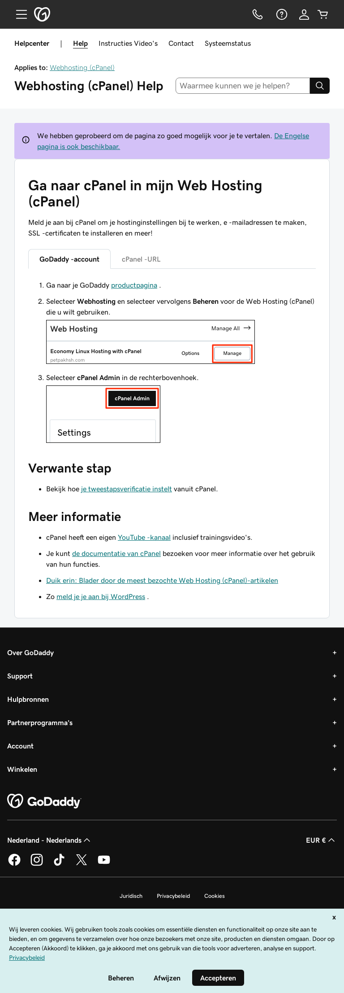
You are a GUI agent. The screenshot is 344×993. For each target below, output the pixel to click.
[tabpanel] (172, 363)
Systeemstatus (228, 43)
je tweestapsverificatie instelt (126, 488)
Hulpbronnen (28, 699)
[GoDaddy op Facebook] (14, 864)
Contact (181, 43)
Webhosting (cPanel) (82, 67)
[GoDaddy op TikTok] (59, 864)
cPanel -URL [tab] (141, 258)
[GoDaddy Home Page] (44, 801)
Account (20, 745)
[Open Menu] (18, 14)
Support (20, 675)
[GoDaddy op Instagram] (37, 864)
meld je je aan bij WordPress (100, 596)
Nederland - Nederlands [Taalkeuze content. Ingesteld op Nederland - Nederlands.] (49, 840)
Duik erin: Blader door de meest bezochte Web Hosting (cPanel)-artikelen (162, 580)
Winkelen (22, 769)
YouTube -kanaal (144, 537)
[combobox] (243, 86)
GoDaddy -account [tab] (69, 258)
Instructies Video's (128, 43)
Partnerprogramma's (40, 722)
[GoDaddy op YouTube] (104, 864)
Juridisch (131, 896)
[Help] (281, 14)
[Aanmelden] (304, 14)
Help (80, 43)
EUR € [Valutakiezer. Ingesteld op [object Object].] (321, 840)
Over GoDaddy (30, 652)
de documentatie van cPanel (116, 553)
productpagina (134, 285)
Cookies (214, 896)
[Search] (320, 86)
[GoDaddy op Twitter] (81, 864)
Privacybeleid (173, 896)
